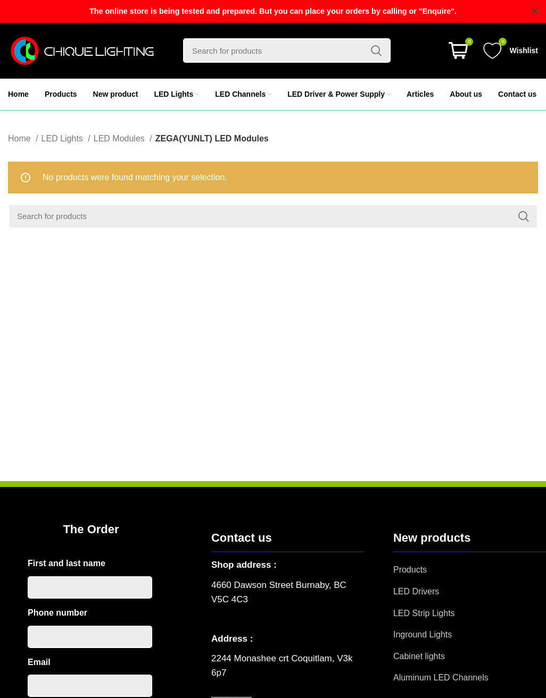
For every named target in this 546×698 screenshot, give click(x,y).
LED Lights (64, 138)
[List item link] (469, 570)
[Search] (287, 50)
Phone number (57, 612)
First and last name (66, 563)
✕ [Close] (534, 11)
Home (20, 138)
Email (39, 662)
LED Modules (120, 138)
